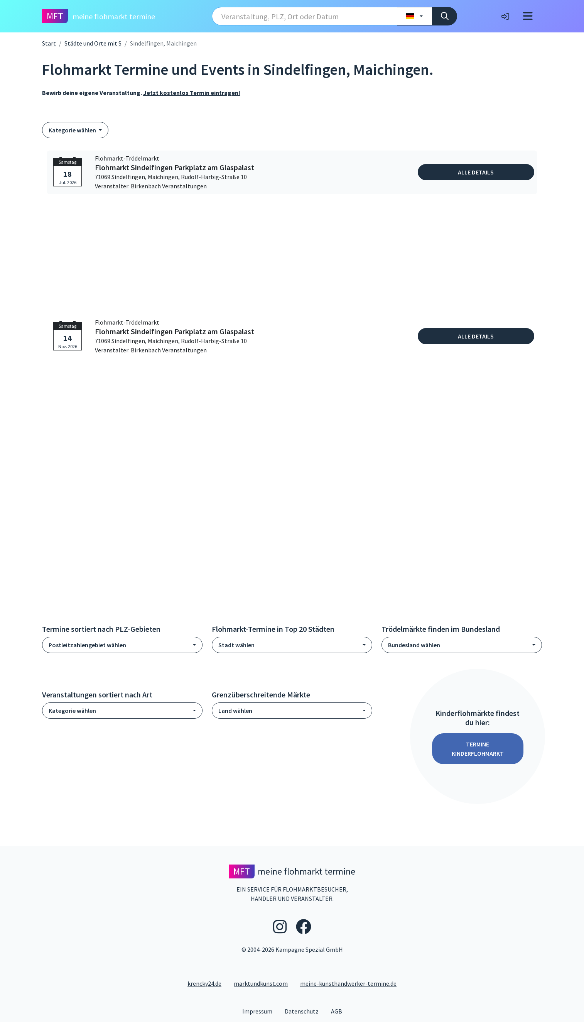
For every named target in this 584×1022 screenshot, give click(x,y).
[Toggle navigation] (527, 16)
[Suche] (444, 16)
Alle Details (476, 172)
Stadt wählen (236, 645)
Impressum (260, 1011)
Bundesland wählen (414, 645)
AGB (339, 1011)
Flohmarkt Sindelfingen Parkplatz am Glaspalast (174, 167)
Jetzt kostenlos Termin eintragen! (191, 92)
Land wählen (235, 710)
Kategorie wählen (73, 130)
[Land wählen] (414, 16)
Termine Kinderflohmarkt (478, 748)
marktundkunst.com (261, 983)
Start (49, 43)
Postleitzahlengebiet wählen (87, 645)
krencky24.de (204, 983)
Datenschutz (305, 1011)
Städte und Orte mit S (93, 43)
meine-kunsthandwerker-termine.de (348, 983)
